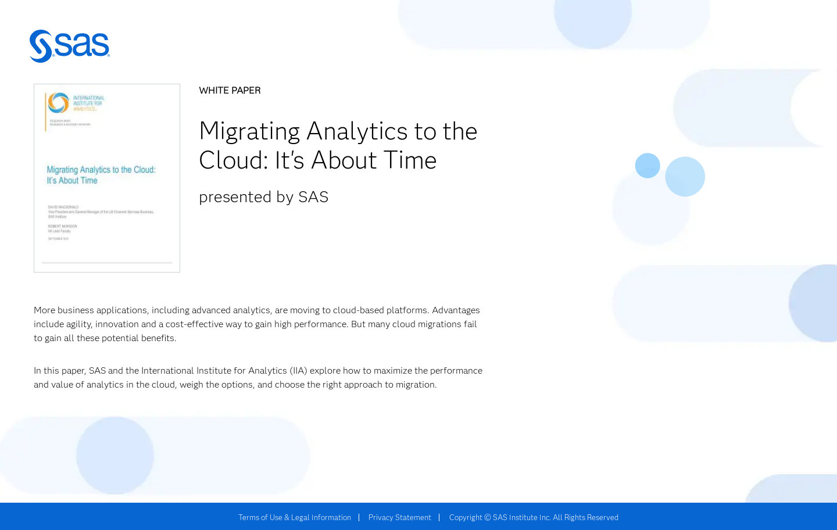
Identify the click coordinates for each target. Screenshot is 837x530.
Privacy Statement (400, 517)
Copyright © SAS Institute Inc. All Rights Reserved (533, 517)
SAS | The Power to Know (69, 46)
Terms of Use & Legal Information (294, 517)
